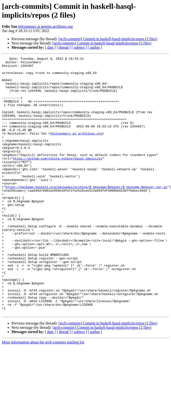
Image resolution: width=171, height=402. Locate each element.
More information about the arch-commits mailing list (43, 389)
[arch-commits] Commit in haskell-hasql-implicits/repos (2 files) (107, 39)
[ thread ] (64, 47)
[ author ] (95, 47)
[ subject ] (79, 47)
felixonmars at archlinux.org (76, 149)
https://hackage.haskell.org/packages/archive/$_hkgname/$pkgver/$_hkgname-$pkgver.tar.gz (86, 213)
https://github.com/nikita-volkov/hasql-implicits (57, 179)
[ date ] (50, 47)
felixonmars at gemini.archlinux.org (45, 26)
